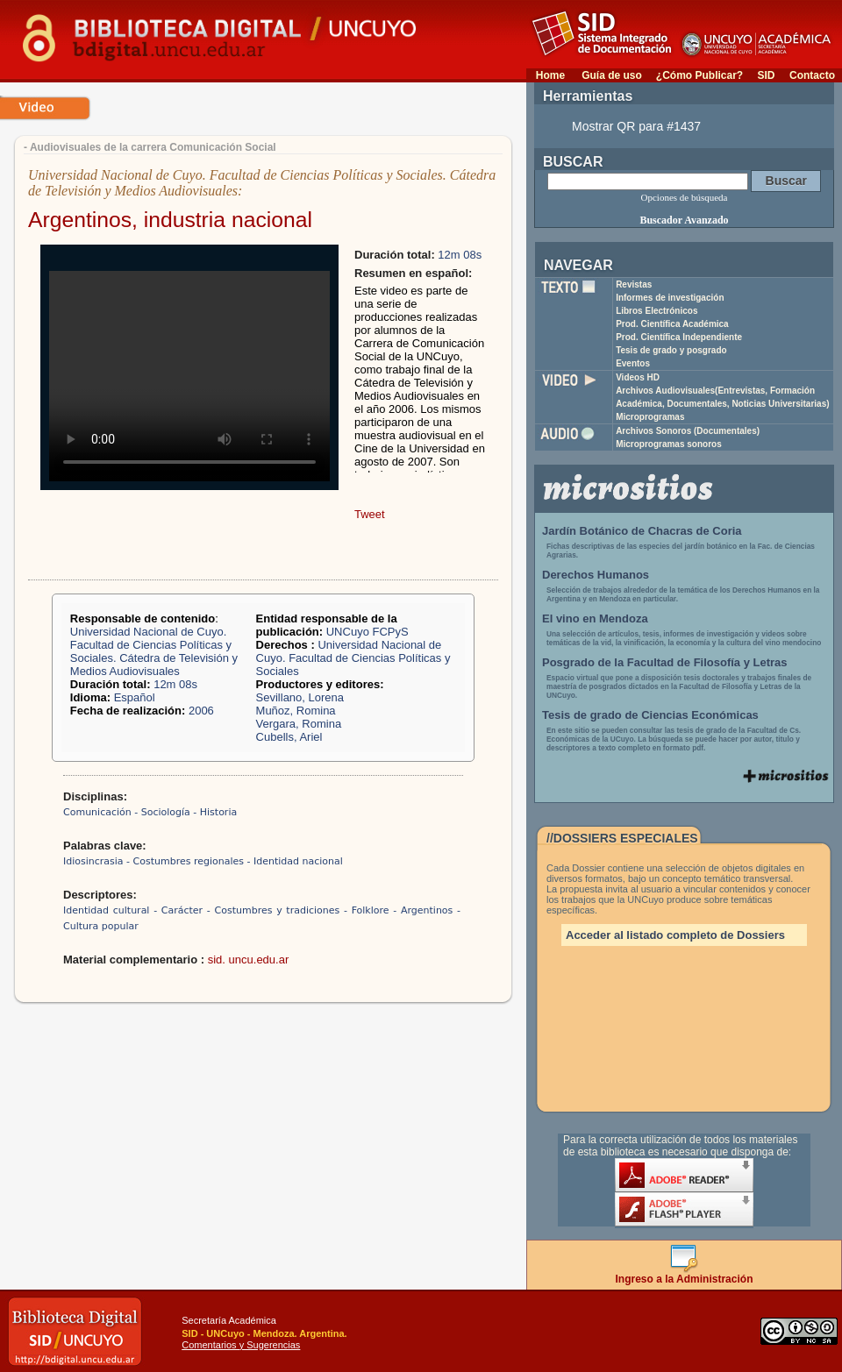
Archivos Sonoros (688, 431)
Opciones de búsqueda (684, 197)
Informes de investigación (670, 297)
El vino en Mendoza (595, 618)
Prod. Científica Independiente (679, 337)
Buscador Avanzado (683, 220)
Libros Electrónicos (656, 311)
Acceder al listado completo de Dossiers (675, 935)
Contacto (812, 75)
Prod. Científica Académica (672, 324)
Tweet (369, 514)
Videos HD (638, 377)
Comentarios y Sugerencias (241, 1345)
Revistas (634, 284)
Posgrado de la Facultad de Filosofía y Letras (665, 662)
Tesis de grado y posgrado (671, 350)
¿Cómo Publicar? (699, 75)
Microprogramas (650, 417)
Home (550, 75)
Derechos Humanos (595, 574)
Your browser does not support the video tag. (189, 376)
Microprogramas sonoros (669, 444)
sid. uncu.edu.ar (248, 959)
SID (765, 75)
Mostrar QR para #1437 (636, 126)
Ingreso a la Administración (684, 1274)
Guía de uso (612, 75)
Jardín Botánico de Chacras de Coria (642, 530)
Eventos (633, 363)
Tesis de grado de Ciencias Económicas (650, 715)
